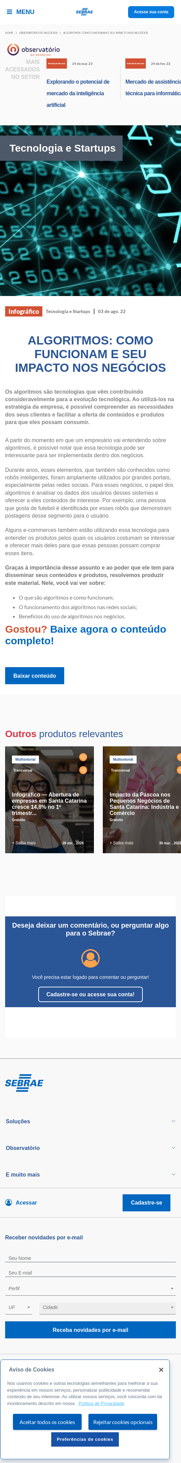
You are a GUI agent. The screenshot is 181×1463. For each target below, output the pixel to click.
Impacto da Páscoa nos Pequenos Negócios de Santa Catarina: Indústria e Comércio (144, 804)
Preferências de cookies (85, 1439)
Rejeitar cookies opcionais (123, 1422)
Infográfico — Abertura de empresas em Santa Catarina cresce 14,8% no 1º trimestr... (49, 804)
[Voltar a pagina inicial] (90, 12)
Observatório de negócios (38, 32)
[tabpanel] (51, 800)
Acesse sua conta (151, 12)
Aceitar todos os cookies (47, 1422)
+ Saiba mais (24, 843)
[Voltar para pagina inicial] (90, 1083)
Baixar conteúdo (34, 676)
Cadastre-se (146, 1203)
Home (9, 32)
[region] (85, 1409)
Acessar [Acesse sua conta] (26, 1203)
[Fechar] (161, 1369)
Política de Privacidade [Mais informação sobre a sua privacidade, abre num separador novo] (101, 1403)
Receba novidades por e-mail (90, 1330)
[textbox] (94, 1288)
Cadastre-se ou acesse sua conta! (90, 994)
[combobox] (90, 1290)
